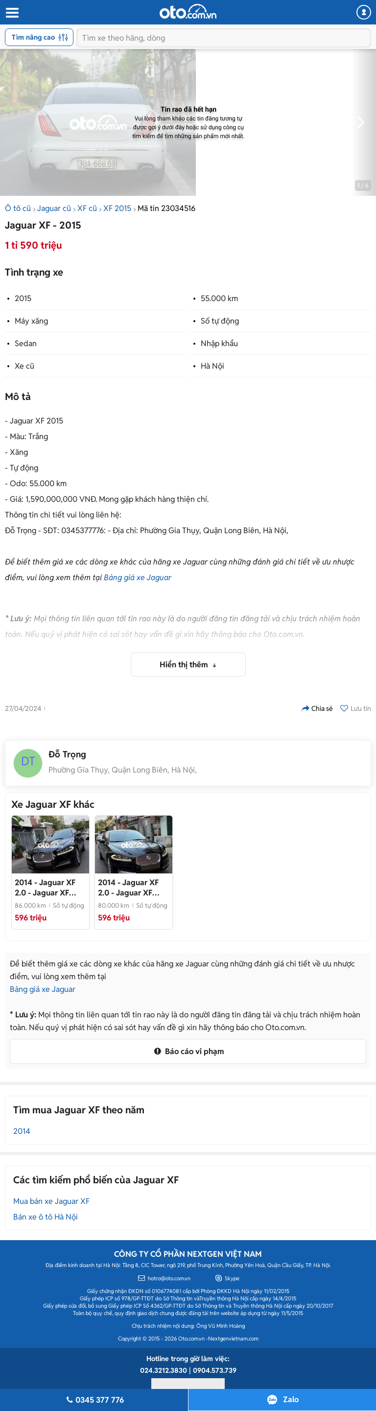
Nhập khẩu (219, 343)
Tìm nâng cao (40, 37)
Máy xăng (31, 321)
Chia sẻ (317, 708)
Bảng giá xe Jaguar (137, 577)
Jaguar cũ (54, 208)
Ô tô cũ (18, 208)
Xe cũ (24, 366)
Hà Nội (212, 366)
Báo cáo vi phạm (188, 1051)
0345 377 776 (93, 1400)
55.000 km (219, 298)
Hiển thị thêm (185, 664)
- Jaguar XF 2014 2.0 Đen (128, 887)
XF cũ (87, 208)
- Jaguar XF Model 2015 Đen (45, 887)
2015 (23, 298)
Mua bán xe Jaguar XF (51, 1201)
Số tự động (220, 321)
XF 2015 (117, 208)
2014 (21, 1131)
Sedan (26, 343)
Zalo (291, 1399)
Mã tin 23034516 (166, 208)
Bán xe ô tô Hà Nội (45, 1217)
